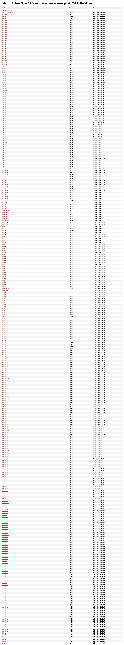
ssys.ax (4, 120)
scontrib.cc (5, 523)
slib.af (3, 280)
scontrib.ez (5, 372)
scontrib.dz (5, 424)
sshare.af (4, 188)
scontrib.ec (5, 418)
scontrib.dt (5, 437)
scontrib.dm (5, 451)
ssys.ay (4, 118)
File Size (71, 8)
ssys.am (4, 142)
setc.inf (4, 340)
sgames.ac (5, 332)
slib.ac (4, 286)
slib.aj (3, 264)
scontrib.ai (5, 615)
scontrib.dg (5, 463)
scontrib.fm (5, 346)
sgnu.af (4, 304)
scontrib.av (5, 589)
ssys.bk (4, 94)
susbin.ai (4, 22)
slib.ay (4, 238)
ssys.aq (4, 134)
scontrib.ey (5, 374)
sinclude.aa (5, 288)
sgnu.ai (4, 296)
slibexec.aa (5, 222)
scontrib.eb (5, 420)
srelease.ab (5, 216)
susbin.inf (4, 14)
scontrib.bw (5, 535)
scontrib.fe (5, 362)
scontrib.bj (5, 561)
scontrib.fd (5, 364)
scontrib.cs (5, 491)
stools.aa (4, 64)
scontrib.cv (5, 485)
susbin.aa (5, 38)
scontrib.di (5, 459)
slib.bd (4, 230)
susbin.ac (4, 34)
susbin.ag (5, 26)
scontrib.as (5, 595)
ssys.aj (4, 148)
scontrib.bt (5, 541)
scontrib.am (5, 607)
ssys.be (4, 106)
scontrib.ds (5, 439)
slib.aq (4, 252)
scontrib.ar (5, 597)
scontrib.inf (5, 344)
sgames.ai (5, 322)
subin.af (4, 50)
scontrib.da (5, 475)
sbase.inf (4, 639)
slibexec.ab (5, 220)
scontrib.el (5, 400)
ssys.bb (4, 112)
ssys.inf (4, 66)
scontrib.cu (5, 487)
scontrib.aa (5, 631)
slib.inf (4, 226)
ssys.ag (4, 154)
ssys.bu (4, 74)
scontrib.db (5, 473)
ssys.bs (4, 78)
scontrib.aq (5, 599)
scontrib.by (5, 531)
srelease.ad (5, 212)
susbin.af (4, 28)
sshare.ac (5, 194)
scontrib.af (5, 621)
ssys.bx (4, 68)
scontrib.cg (5, 515)
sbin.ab (4, 635)
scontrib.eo (5, 394)
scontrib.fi (4, 354)
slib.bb (4, 232)
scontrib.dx (5, 428)
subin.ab (4, 58)
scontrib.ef (5, 414)
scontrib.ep (5, 392)
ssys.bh (4, 100)
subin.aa (4, 60)
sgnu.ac (4, 310)
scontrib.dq (5, 442)
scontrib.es (5, 386)
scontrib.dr (5, 440)
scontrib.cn (5, 501)
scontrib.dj (5, 456)
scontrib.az (5, 581)
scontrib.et (5, 384)
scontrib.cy (5, 479)
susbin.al (4, 16)
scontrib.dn (5, 449)
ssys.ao (4, 138)
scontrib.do (5, 447)
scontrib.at (5, 593)
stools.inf (4, 62)
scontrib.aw (5, 587)
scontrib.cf (5, 517)
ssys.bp (4, 84)
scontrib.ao (5, 603)
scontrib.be (5, 571)
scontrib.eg (5, 410)
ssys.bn (4, 88)
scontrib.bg (5, 565)
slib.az (4, 236)
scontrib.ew (5, 378)
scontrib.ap (5, 601)
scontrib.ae (5, 623)
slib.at (3, 248)
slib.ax (4, 240)
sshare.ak (5, 178)
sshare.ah (5, 184)
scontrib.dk (5, 454)
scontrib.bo (5, 551)
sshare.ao (5, 172)
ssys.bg (4, 102)
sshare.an (5, 170)
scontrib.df (5, 465)
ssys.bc (4, 110)
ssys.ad (4, 158)
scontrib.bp (5, 549)
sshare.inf (5, 168)
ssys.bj (4, 96)
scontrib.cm (5, 503)
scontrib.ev (5, 380)
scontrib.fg (5, 358)
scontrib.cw (5, 483)
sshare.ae (5, 190)
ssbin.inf (4, 202)
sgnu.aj (4, 298)
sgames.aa (5, 336)
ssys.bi (4, 98)
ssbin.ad (4, 200)
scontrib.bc (5, 575)
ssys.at (4, 128)
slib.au (4, 246)
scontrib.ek (5, 402)
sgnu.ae (4, 306)
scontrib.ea (5, 422)
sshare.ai (4, 182)
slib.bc (4, 228)
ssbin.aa (4, 208)
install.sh (4, 643)
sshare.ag (5, 186)
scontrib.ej (5, 404)
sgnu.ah (4, 300)
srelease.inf (5, 210)
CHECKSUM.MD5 (7, 12)
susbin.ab (5, 36)
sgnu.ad (4, 308)
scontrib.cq (5, 495)
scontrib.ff (5, 360)
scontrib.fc (5, 366)
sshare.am (5, 174)
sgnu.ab (4, 312)
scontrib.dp (5, 444)
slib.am (4, 262)
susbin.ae (5, 30)
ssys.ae (4, 160)
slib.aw (4, 242)
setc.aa (4, 342)
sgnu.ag (4, 302)
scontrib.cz (5, 477)
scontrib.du (5, 432)
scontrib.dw (5, 430)
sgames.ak (5, 316)
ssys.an (4, 140)
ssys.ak (4, 146)
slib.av (4, 244)
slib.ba (4, 234)
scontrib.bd (5, 573)
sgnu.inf (4, 292)
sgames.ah (5, 324)
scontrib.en (5, 396)
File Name (5, 8)
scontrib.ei (5, 408)
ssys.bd (4, 108)
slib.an (4, 258)
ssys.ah (4, 152)
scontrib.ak (5, 611)
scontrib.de (5, 466)
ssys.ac (4, 162)
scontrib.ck (5, 507)
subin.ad (4, 54)
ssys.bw (4, 72)
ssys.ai (4, 150)
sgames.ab (5, 338)
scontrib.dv (5, 434)
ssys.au (4, 126)
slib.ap (4, 260)
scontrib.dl (5, 452)
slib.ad (4, 276)
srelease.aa (5, 218)
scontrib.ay (5, 583)
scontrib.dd (5, 469)
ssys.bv (4, 70)
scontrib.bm (5, 555)
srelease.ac (5, 214)
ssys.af (4, 156)
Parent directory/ (7, 10)
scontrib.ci (5, 511)
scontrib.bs (5, 543)
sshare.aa (5, 198)
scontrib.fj (4, 352)
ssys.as (4, 130)
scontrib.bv (5, 537)
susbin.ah (5, 24)
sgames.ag (5, 326)
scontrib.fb (5, 368)
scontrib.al (5, 609)
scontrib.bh (5, 567)
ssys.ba (4, 114)
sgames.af (5, 328)
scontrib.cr (5, 493)
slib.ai (3, 270)
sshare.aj (4, 180)
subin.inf (4, 40)
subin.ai (4, 44)
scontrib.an (5, 605)
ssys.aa (4, 166)
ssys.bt (4, 76)
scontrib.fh (5, 356)
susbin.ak (4, 18)
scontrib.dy (5, 426)
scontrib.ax (5, 585)
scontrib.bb (5, 577)
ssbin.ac (4, 204)
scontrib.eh (5, 406)
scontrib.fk (5, 350)
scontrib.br (5, 545)
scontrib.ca (5, 527)
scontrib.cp (5, 497)
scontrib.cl (5, 505)
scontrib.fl (4, 348)
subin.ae (4, 52)
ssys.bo (4, 86)
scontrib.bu (5, 539)
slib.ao (4, 256)
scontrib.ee (5, 412)
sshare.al (4, 176)
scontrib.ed (5, 416)
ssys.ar (4, 132)
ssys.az (4, 116)
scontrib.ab (5, 629)
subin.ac (4, 56)
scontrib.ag (5, 619)
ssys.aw (4, 122)
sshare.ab (5, 196)
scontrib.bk (5, 559)
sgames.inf (5, 318)
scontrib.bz (5, 529)
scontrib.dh (5, 461)
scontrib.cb (5, 525)
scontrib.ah (5, 617)
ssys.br (4, 80)
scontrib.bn (5, 553)
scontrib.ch (5, 513)
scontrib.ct (5, 489)
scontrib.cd (5, 521)
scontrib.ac (5, 627)
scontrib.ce (5, 519)
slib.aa (4, 282)
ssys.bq (4, 82)
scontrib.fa (5, 370)
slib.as (4, 254)
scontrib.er (5, 388)
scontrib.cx (5, 481)
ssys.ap (4, 136)
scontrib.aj (5, 613)
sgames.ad (5, 334)
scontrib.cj (5, 509)
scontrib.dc (5, 471)
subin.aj (4, 42)
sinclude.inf (5, 290)
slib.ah (4, 274)
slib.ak (4, 268)
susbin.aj (4, 20)
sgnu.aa (4, 314)
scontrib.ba (5, 579)
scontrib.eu (5, 382)
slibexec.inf (5, 224)
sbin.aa (4, 637)
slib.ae (4, 278)
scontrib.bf (5, 569)
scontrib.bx (5, 533)
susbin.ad (5, 32)
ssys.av (4, 124)
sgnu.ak (4, 294)
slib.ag (4, 272)
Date (94, 8)
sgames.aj (5, 320)
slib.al (3, 266)
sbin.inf (4, 633)
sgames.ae (5, 330)
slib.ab (4, 284)
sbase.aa (4, 641)
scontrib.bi (5, 563)
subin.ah (4, 46)
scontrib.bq (5, 547)
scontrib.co (5, 499)
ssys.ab (4, 164)
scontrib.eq (5, 390)
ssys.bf (4, 104)
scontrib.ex (5, 376)
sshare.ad (5, 192)
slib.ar (3, 250)
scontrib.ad (5, 625)
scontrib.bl (5, 557)
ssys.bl (4, 92)
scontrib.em (5, 398)
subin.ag (4, 48)
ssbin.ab (4, 206)
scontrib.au (5, 591)
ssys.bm (4, 90)
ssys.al (4, 144)
